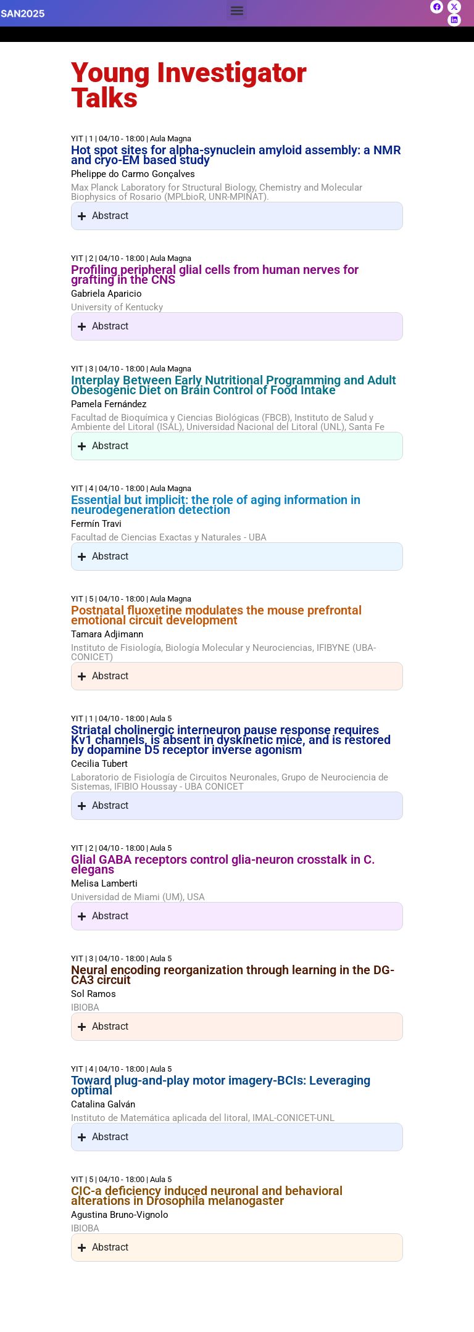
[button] (237, 10)
